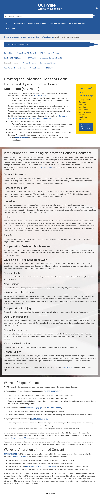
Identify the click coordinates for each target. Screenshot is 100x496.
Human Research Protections (16, 44)
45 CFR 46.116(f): (10, 454)
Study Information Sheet (20, 438)
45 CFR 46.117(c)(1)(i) (53, 391)
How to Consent (68, 367)
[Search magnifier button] (94, 16)
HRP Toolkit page (40, 96)
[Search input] (48, 16)
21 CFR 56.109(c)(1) (53, 408)
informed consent (19, 456)
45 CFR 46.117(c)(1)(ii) (33, 408)
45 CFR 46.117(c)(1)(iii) (40, 419)
